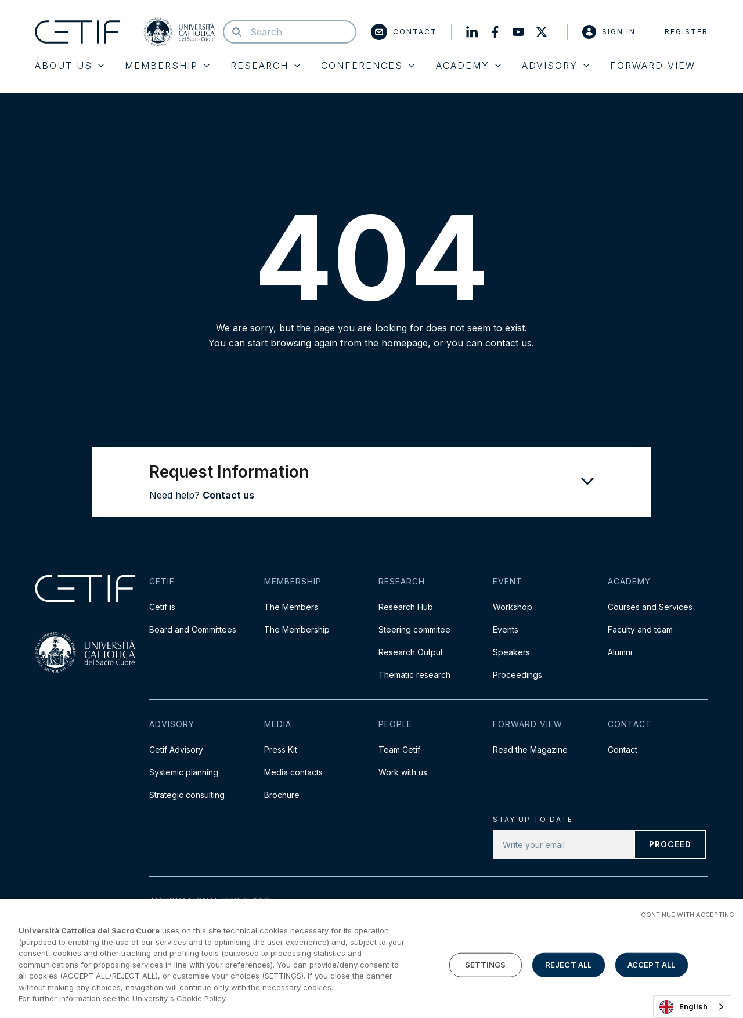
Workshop (512, 607)
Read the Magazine (530, 750)
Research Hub (405, 607)
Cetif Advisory (176, 750)
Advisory (555, 65)
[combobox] (692, 1006)
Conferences (367, 65)
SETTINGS (485, 964)
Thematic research (414, 675)
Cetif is (162, 607)
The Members (291, 607)
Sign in (609, 32)
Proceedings (517, 675)
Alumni (620, 652)
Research (265, 65)
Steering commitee (414, 629)
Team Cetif (399, 750)
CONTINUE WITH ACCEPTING (687, 915)
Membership (167, 65)
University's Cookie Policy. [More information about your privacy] (179, 998)
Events (505, 629)
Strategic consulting (187, 795)
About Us (69, 65)
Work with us (402, 772)
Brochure (282, 795)
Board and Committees (192, 629)
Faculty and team (640, 629)
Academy (468, 65)
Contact (404, 32)
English (683, 1007)
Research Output (410, 652)
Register (686, 31)
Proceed (670, 844)
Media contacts (293, 772)
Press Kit (280, 750)
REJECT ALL (568, 964)
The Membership (297, 629)
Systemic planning (183, 772)
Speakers (511, 652)
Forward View (652, 65)
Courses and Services (650, 607)
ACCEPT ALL (651, 964)
